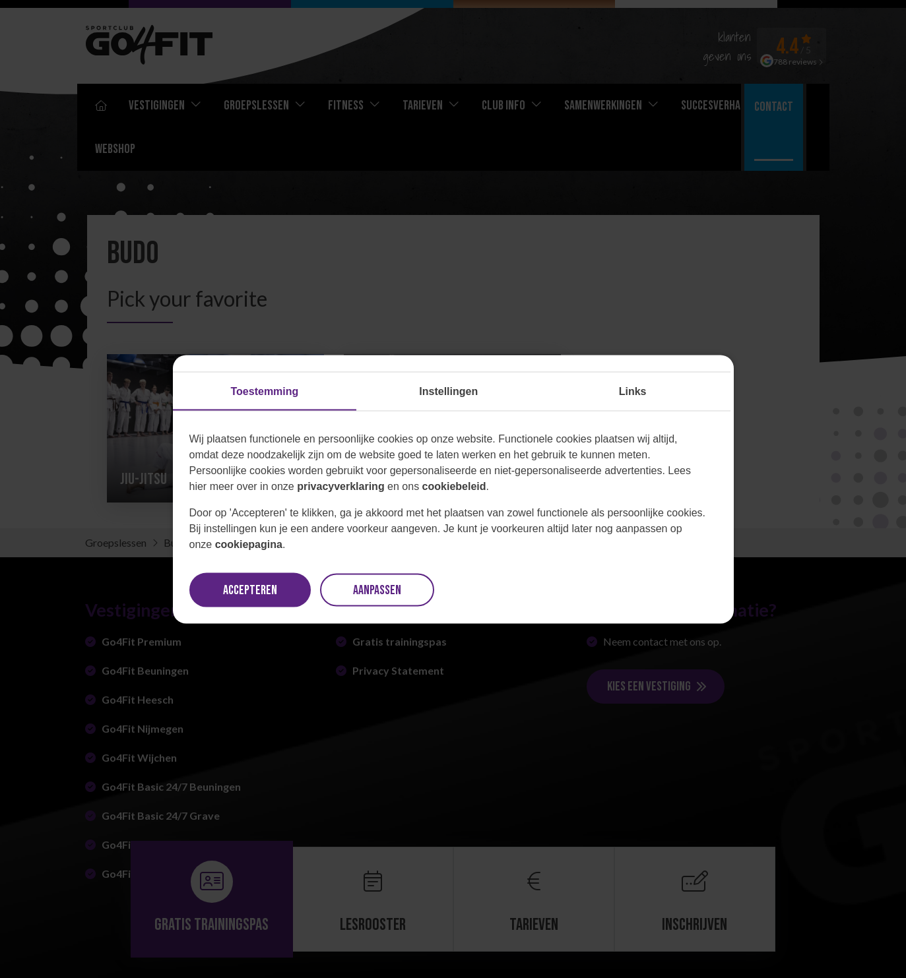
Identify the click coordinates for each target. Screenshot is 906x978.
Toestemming (265, 390)
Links (633, 390)
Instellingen (448, 390)
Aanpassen (377, 589)
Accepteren (250, 589)
